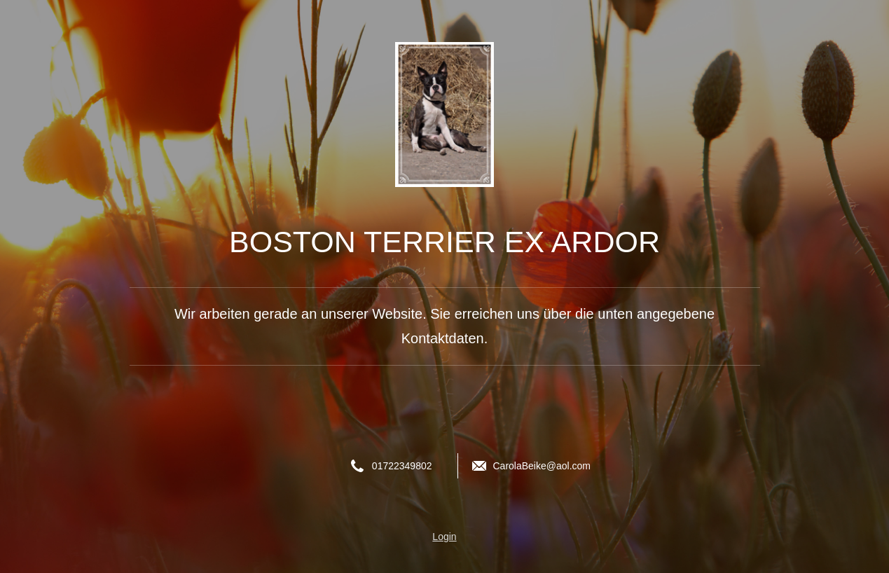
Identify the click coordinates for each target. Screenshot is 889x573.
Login (444, 536)
